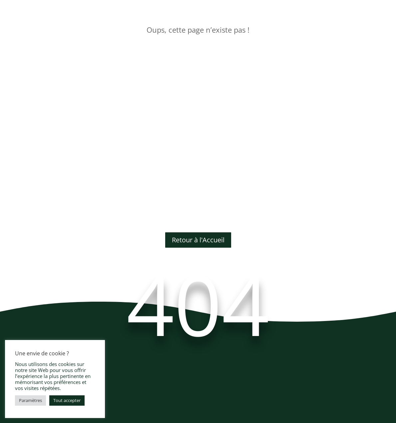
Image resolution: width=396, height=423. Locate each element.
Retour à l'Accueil (198, 239)
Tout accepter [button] (67, 400)
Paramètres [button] (30, 400)
